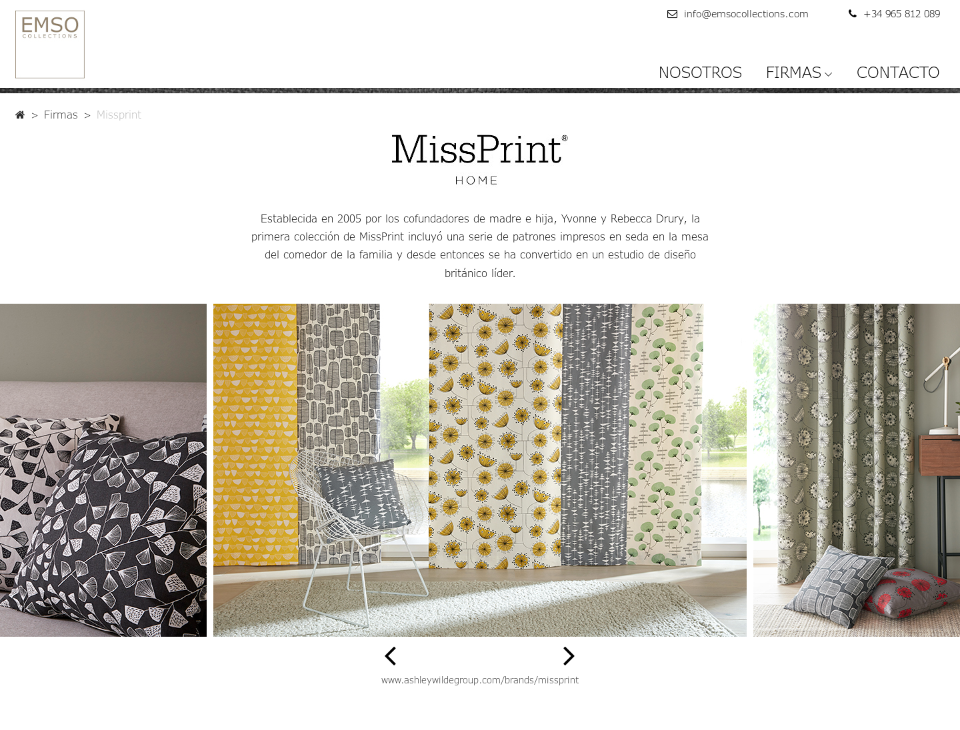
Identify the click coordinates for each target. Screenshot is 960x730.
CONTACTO (898, 72)
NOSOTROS (700, 72)
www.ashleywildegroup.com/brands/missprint (480, 679)
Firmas (61, 114)
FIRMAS (793, 72)
